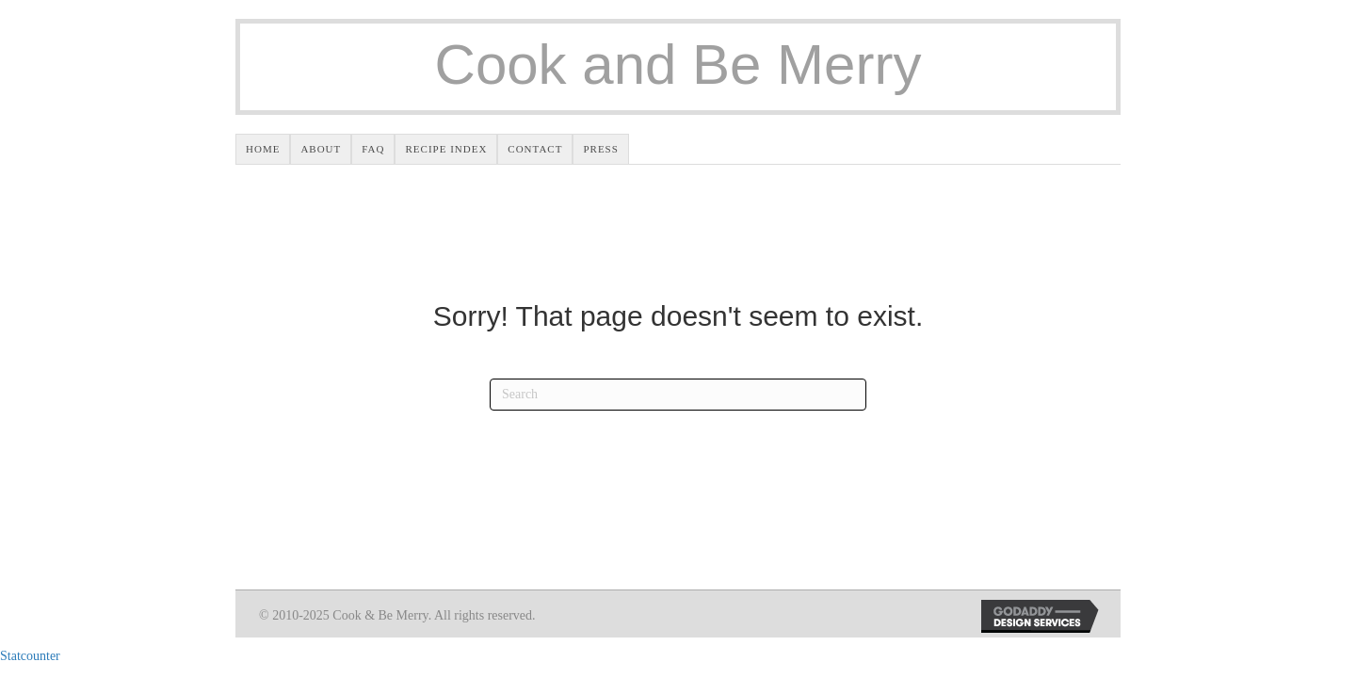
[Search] (678, 395)
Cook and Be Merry (678, 64)
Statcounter (30, 656)
